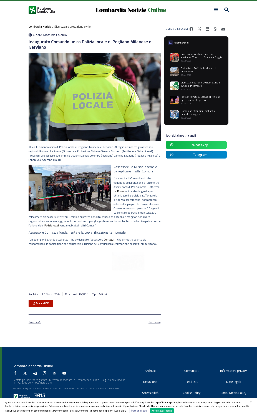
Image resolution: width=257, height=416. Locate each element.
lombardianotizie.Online (33, 366)
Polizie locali (51, 225)
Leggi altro (120, 410)
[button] (226, 10)
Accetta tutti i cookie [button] (162, 411)
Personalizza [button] (139, 410)
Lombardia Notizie (121, 10)
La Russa (119, 191)
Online (157, 10)
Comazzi (109, 239)
